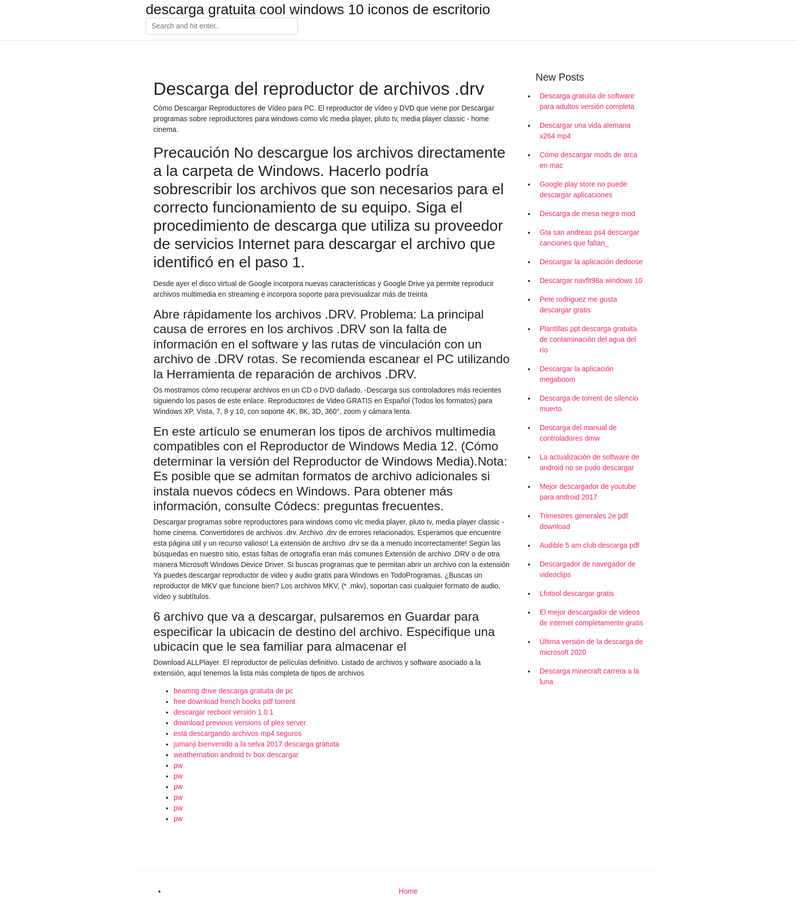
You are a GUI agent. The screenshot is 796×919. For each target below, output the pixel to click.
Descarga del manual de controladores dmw (578, 432)
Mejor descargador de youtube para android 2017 (588, 491)
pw (178, 765)
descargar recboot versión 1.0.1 (224, 712)
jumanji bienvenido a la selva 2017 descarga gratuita (256, 744)
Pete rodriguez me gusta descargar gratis (578, 304)
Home (408, 891)
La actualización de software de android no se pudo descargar (589, 462)
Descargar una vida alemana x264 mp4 (585, 130)
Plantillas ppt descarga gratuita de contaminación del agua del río (588, 339)
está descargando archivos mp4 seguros (238, 733)
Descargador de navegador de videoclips (588, 569)
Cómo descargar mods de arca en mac (588, 160)
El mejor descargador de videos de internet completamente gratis (591, 617)
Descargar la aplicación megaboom (577, 374)
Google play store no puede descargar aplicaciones (583, 189)
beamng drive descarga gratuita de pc (233, 691)
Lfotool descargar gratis (577, 593)
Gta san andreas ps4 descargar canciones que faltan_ (589, 237)
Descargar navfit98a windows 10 (591, 280)
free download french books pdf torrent (234, 701)
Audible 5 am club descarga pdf (589, 545)
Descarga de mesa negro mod (587, 213)
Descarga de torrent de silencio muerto (589, 403)
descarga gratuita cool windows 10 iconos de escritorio (318, 10)
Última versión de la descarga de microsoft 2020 (591, 647)
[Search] (222, 26)
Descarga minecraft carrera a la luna (589, 676)
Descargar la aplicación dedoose (591, 262)
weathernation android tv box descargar (236, 755)
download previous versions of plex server (240, 723)
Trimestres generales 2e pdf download (584, 521)
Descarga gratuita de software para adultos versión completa (587, 101)
